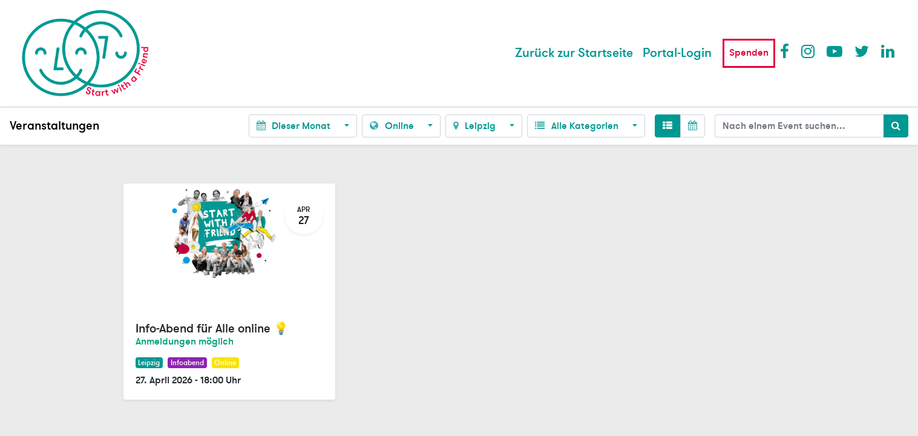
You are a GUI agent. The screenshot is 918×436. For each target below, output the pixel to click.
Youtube (834, 51)
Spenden (749, 52)
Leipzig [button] (475, 126)
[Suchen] (896, 125)
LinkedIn (888, 51)
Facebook (787, 51)
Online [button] (393, 126)
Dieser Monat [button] (295, 126)
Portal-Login (677, 53)
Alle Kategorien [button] (577, 126)
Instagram (808, 51)
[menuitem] (574, 53)
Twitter (862, 51)
